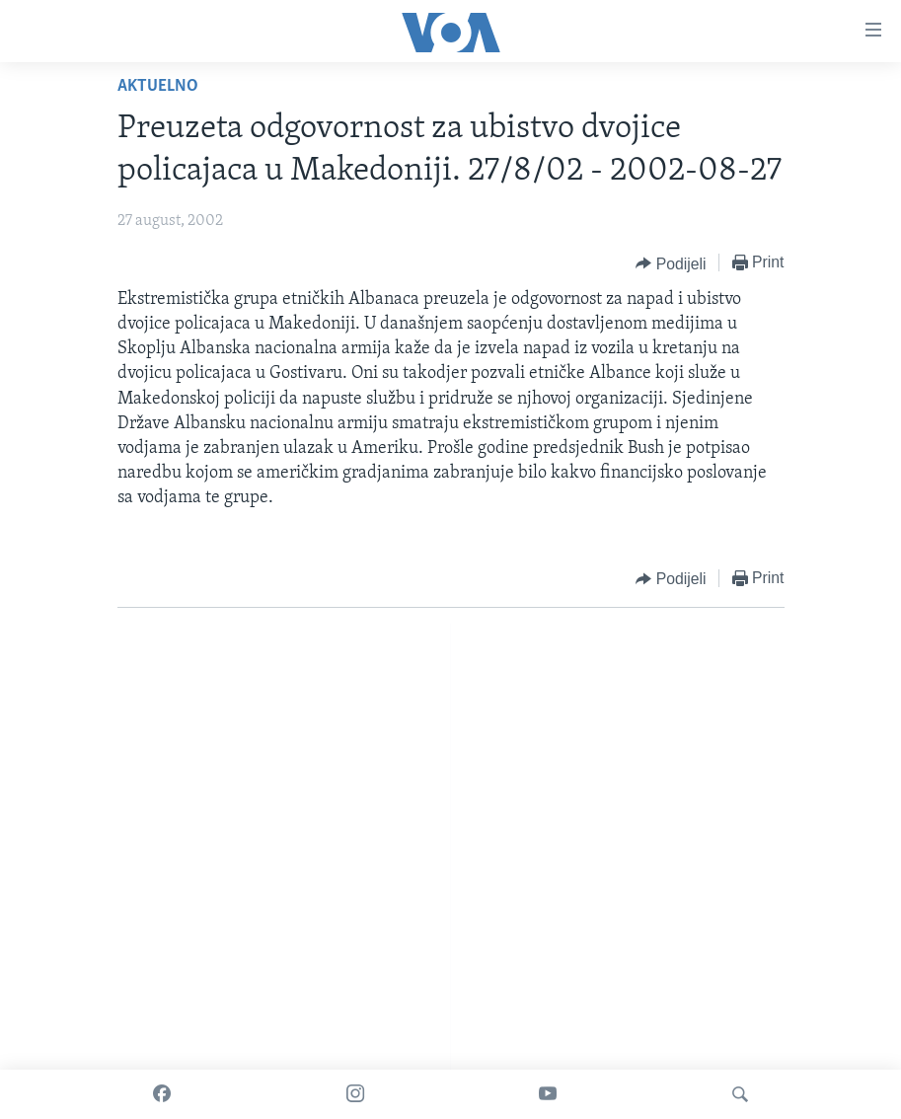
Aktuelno (157, 86)
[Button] (671, 263)
